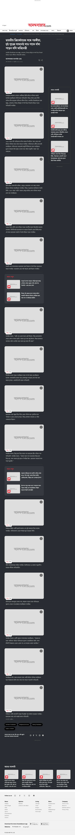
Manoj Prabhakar (36, 724)
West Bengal (8, 805)
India (6, 807)
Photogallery (19, 34)
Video (49, 807)
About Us (64, 805)
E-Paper (4, 25)
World (6, 809)
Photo (49, 805)
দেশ (33, 31)
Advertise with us (66, 807)
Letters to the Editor (23, 805)
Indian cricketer (10, 728)
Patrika (50, 811)
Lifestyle (37, 803)
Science (6, 817)
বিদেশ (37, 31)
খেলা (53, 31)
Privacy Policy (65, 809)
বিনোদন (59, 31)
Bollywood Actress (24, 724)
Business (7, 815)
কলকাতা (21, 31)
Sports (6, 811)
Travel (36, 805)
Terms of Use (65, 803)
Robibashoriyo (51, 809)
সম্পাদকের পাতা (45, 31)
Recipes (37, 807)
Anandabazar (12, 34)
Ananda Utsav (51, 803)
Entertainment (8, 813)
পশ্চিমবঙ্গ (27, 31)
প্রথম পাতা (4, 31)
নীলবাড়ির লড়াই (13, 31)
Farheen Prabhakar (11, 724)
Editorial (20, 803)
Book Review (38, 809)
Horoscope (38, 811)
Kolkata (6, 803)
